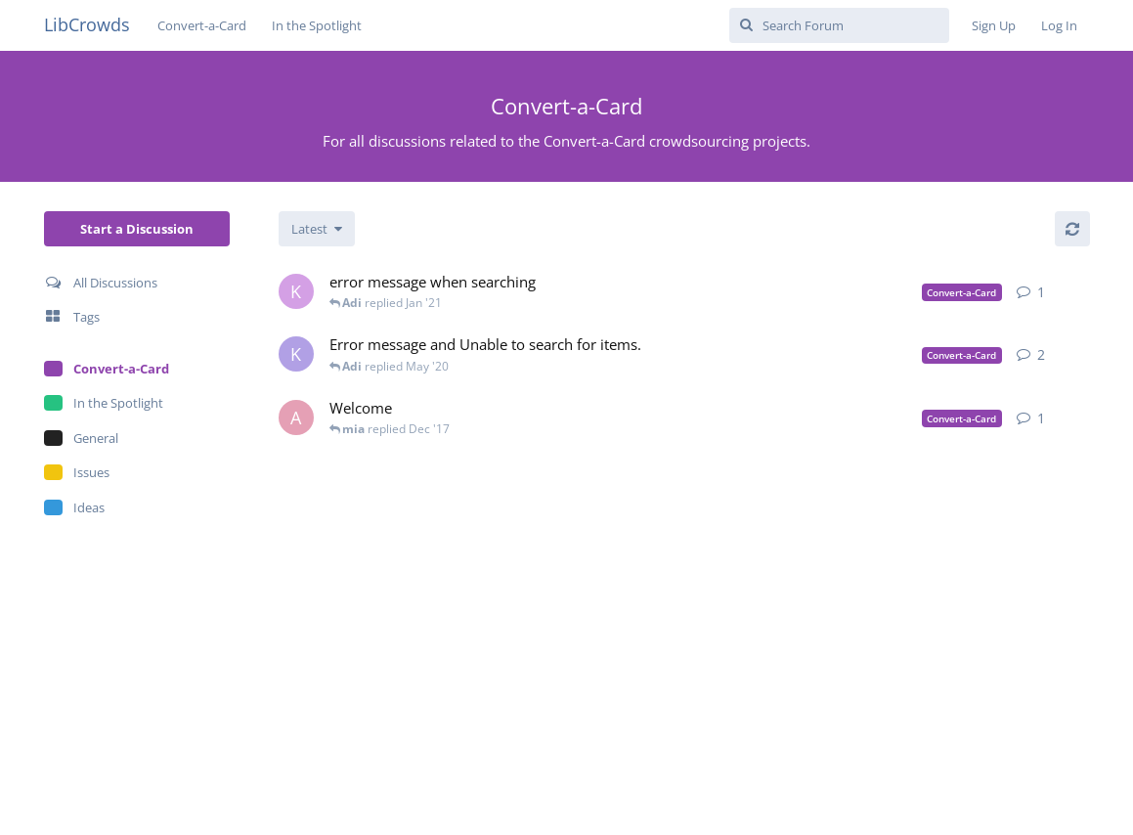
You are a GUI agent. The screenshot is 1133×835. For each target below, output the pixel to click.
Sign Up (994, 25)
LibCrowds (87, 24)
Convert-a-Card (201, 25)
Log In (1059, 25)
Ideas (74, 507)
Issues (76, 472)
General (81, 438)
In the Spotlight (317, 25)
